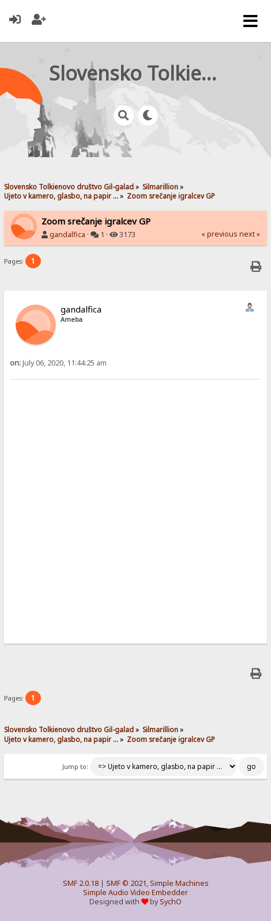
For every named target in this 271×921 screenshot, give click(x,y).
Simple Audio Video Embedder (135, 892)
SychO (171, 902)
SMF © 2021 (126, 883)
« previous (219, 234)
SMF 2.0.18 (81, 883)
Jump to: (75, 767)
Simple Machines (179, 883)
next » (249, 234)
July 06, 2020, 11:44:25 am (58, 363)
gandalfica (67, 234)
